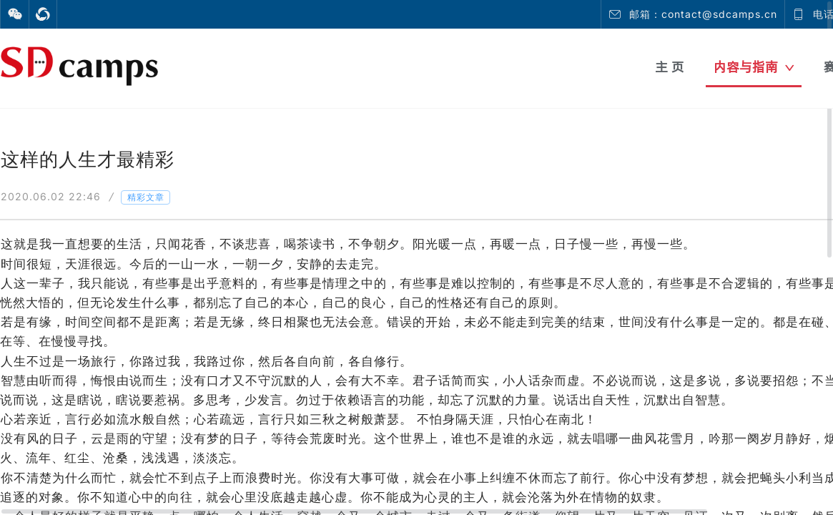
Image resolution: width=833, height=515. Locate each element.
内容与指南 (754, 66)
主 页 (669, 66)
